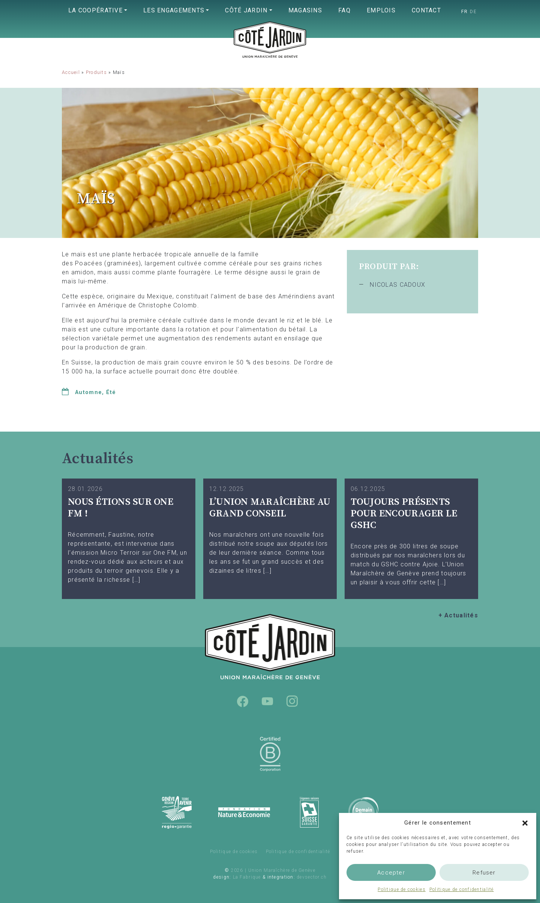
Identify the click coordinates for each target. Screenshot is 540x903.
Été (111, 392)
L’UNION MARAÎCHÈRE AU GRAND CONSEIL (269, 508)
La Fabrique (247, 877)
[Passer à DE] (473, 11)
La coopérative (95, 10)
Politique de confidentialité (461, 889)
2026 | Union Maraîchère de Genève (273, 870)
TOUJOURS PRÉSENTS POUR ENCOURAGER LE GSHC (404, 513)
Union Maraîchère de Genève (270, 55)
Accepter (391, 872)
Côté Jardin (246, 10)
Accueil (71, 72)
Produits (96, 72)
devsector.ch (312, 877)
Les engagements (173, 10)
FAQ (344, 10)
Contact (426, 10)
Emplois (381, 10)
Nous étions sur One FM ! (120, 508)
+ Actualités (458, 615)
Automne (88, 392)
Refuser (483, 872)
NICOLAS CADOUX (397, 284)
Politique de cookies (402, 889)
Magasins (305, 10)
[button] (525, 822)
